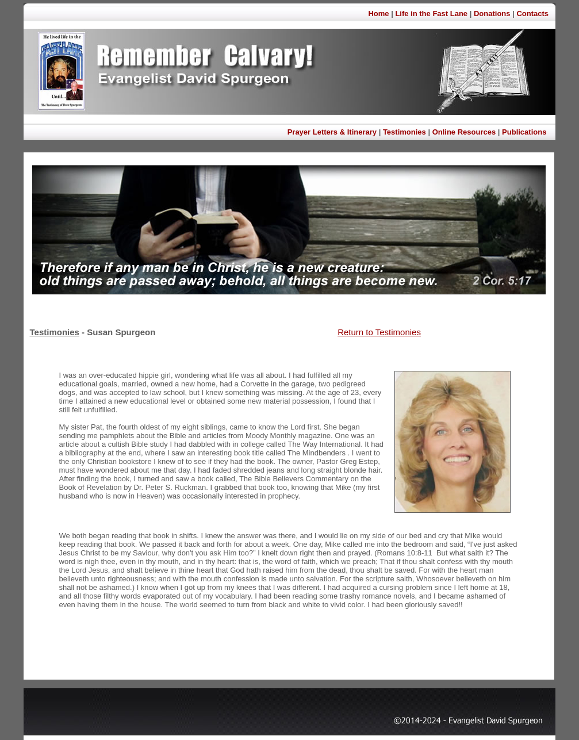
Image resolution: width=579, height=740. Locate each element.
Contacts (532, 13)
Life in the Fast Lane (431, 13)
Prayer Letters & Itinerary (332, 132)
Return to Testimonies (379, 332)
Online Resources (464, 132)
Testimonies (404, 132)
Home (379, 13)
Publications (524, 132)
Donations (492, 13)
